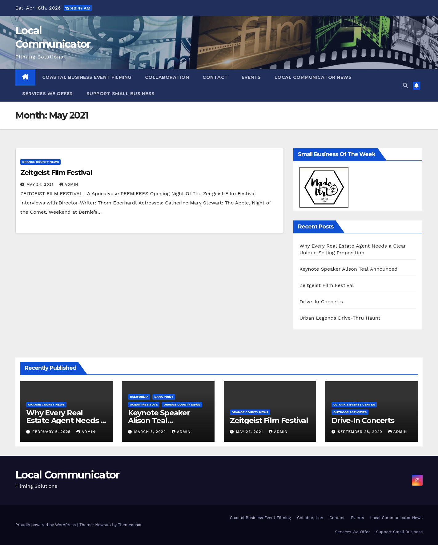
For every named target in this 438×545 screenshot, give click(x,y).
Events (251, 77)
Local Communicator (67, 474)
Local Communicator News (313, 77)
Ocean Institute (144, 404)
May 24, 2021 (40, 184)
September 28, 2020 (361, 432)
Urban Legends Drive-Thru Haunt (339, 318)
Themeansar (130, 525)
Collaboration (167, 77)
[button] (405, 85)
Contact (215, 77)
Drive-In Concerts (321, 302)
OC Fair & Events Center (354, 404)
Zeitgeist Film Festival (56, 172)
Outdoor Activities (350, 412)
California (139, 396)
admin (68, 184)
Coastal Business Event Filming (86, 77)
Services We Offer (47, 93)
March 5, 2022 (150, 432)
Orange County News (40, 162)
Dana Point (163, 396)
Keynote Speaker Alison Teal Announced (348, 269)
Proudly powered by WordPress (46, 525)
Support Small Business (120, 93)
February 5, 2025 (52, 432)
